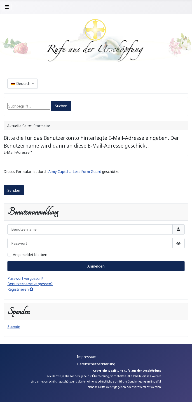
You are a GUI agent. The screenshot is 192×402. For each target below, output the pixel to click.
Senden (13, 190)
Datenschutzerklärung (96, 363)
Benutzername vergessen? (30, 283)
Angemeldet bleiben (30, 254)
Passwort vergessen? (25, 278)
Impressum (86, 356)
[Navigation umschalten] (7, 7)
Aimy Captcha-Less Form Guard (74, 171)
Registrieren (20, 289)
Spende (13, 326)
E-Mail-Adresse (18, 152)
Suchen (61, 105)
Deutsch (21, 83)
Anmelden (96, 266)
